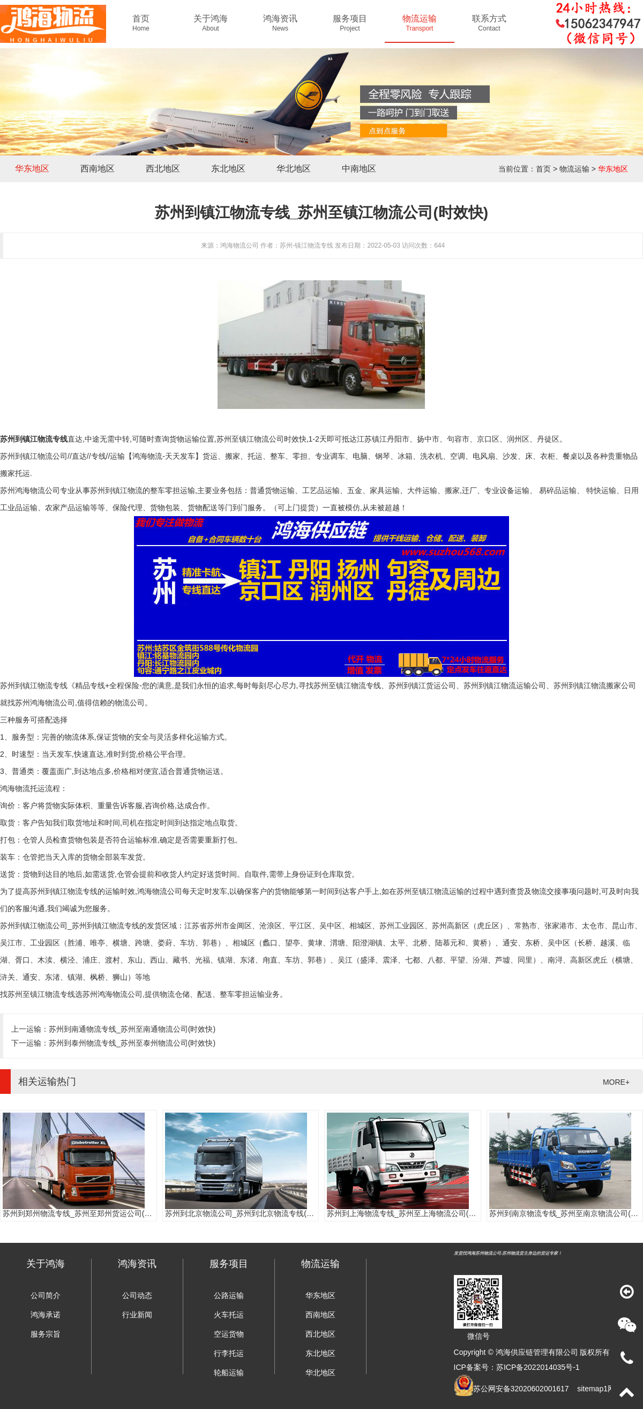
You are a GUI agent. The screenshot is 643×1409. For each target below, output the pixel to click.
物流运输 (574, 169)
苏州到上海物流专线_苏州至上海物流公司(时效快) (410, 1213)
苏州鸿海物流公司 (45, 702)
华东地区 (32, 168)
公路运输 (229, 1295)
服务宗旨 (46, 1334)
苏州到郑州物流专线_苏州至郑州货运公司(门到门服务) (93, 1213)
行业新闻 (137, 1314)
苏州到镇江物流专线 (34, 439)
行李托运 (229, 1353)
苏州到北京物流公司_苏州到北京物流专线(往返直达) (252, 1213)
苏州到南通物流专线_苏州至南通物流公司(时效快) (132, 1029)
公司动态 (137, 1295)
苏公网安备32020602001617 (521, 1388)
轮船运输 (229, 1372)
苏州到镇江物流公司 (34, 456)
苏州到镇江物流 (116, 490)
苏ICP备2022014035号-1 (538, 1367)
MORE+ (616, 1082)
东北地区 (228, 168)
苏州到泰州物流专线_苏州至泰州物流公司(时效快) (132, 1043)
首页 (543, 169)
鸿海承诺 (46, 1314)
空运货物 (229, 1334)
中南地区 (359, 168)
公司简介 (46, 1295)
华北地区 (293, 168)
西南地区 (97, 168)
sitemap (590, 1388)
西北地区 (163, 168)
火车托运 (229, 1314)
